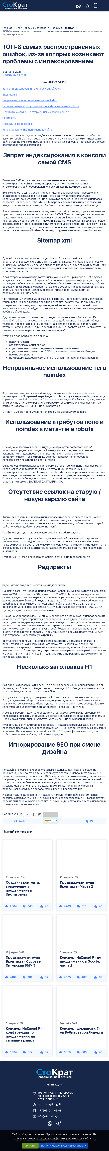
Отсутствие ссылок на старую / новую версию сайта (36, 112)
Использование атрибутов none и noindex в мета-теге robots (41, 106)
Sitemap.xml (10, 94)
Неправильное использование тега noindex (30, 100)
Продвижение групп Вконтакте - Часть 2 (77, 884)
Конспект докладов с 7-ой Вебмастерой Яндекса (81, 1030)
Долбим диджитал (62, 28)
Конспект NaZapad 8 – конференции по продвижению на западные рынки (24, 1034)
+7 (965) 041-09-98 (95, 5)
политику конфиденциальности (59, 1138)
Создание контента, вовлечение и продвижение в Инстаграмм (23, 888)
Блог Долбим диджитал (31, 28)
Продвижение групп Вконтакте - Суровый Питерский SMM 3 (23, 961)
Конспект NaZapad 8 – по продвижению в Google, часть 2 (80, 961)
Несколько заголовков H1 (18, 123)
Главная (8, 28)
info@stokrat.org (48, 1116)
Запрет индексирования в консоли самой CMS (32, 88)
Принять (30, 1145)
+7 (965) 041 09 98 (50, 1110)
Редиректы (9, 117)
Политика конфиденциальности (63, 1145)
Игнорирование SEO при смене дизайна (28, 129)
